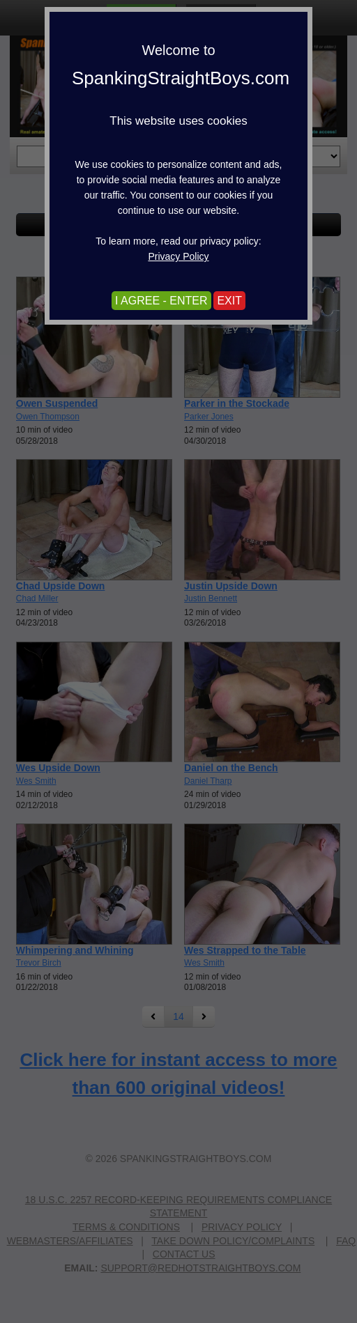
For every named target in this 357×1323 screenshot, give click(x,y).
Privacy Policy (178, 256)
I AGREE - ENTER (161, 301)
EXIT (229, 301)
